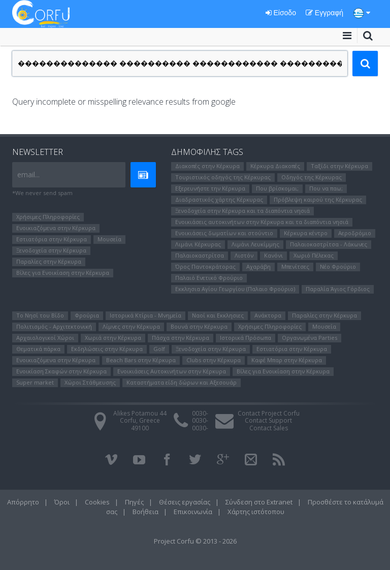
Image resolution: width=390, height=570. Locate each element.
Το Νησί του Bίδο (40, 315)
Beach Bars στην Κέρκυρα (141, 360)
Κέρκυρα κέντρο (306, 233)
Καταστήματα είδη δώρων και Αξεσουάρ (181, 382)
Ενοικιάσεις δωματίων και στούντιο (224, 233)
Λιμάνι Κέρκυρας (198, 244)
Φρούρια (87, 315)
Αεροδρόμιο (354, 233)
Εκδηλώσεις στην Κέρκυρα (107, 349)
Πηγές (134, 501)
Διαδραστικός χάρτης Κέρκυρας (219, 199)
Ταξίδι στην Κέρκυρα (339, 166)
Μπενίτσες (295, 266)
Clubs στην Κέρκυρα (213, 360)
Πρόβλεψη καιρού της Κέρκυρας (318, 199)
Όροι (62, 501)
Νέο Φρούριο (338, 266)
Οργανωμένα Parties (309, 337)
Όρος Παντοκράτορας (205, 266)
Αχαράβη (258, 266)
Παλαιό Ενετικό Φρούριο (209, 277)
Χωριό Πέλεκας (314, 255)
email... (28, 174)
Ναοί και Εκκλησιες (218, 315)
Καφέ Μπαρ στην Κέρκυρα (286, 360)
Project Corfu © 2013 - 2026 (195, 541)
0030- (200, 413)
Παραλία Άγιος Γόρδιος (338, 289)
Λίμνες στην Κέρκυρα (131, 326)
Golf (159, 349)
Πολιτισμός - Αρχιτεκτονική (54, 326)
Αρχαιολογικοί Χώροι (45, 337)
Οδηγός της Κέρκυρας (311, 177)
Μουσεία (109, 239)
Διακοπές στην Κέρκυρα (207, 166)
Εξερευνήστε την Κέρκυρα (210, 188)
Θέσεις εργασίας (184, 501)
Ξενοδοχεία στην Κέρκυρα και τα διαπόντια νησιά (242, 210)
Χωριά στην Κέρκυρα (113, 337)
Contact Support (268, 420)
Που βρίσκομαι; (277, 188)
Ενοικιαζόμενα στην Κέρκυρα (55, 228)
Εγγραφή (324, 13)
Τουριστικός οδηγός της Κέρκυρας (223, 177)
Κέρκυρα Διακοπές (275, 166)
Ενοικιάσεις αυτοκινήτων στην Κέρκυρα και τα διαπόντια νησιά (261, 222)
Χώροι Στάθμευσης (90, 382)
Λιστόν (244, 255)
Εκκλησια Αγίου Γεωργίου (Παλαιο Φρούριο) (235, 289)
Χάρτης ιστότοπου (256, 511)
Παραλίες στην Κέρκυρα (48, 261)
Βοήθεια (145, 511)
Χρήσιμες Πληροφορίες (48, 216)
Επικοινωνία (193, 511)
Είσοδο (281, 13)
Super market (35, 382)
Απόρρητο (23, 501)
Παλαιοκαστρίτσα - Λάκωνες (328, 244)
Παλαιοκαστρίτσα (199, 255)
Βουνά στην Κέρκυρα (199, 326)
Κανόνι (273, 255)
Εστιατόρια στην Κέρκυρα (51, 239)
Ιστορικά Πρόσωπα (245, 337)
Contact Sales (268, 428)
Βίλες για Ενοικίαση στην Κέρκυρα (62, 272)
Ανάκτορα (267, 315)
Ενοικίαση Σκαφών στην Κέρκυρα (61, 371)
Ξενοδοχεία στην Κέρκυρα (51, 250)
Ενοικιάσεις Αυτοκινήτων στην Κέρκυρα (171, 371)
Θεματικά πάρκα (38, 349)
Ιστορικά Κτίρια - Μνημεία (145, 315)
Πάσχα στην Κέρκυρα (180, 337)
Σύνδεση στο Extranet (258, 501)
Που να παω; (326, 188)
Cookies (97, 501)
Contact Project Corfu (269, 413)
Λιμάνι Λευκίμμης (255, 244)
